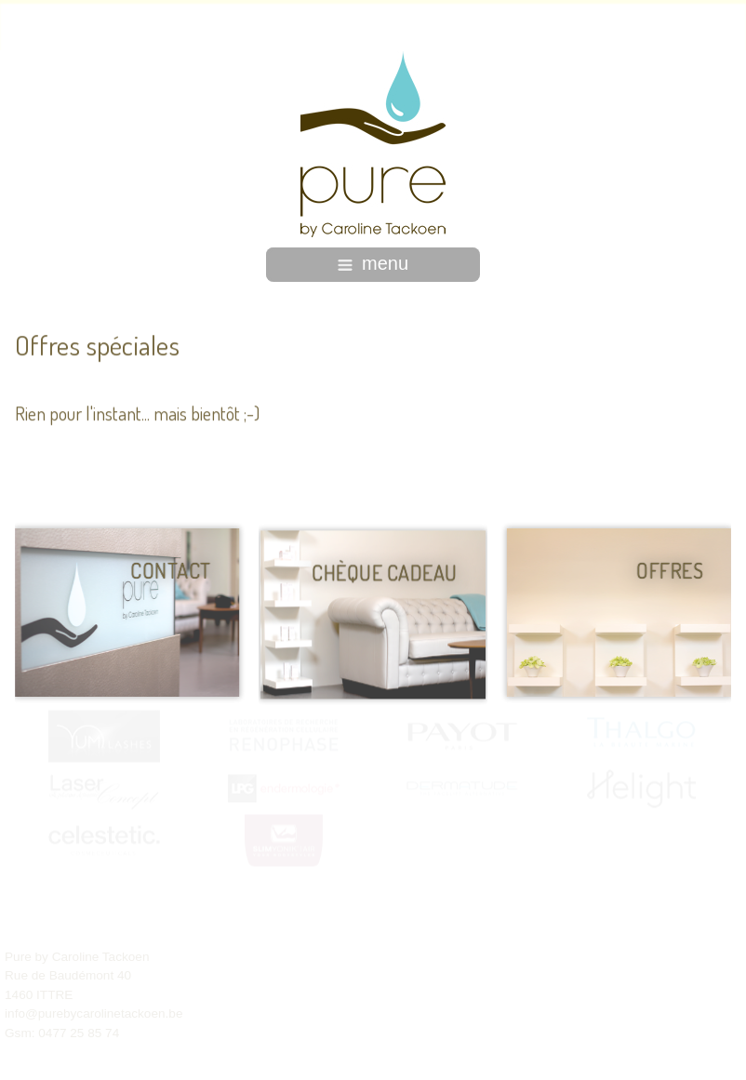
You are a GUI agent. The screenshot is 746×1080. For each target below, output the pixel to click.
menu (373, 263)
